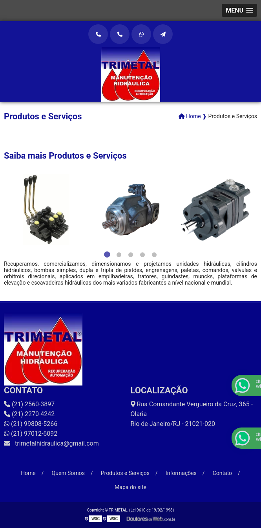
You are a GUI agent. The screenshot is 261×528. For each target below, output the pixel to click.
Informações (181, 473)
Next (253, 210)
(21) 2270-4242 (29, 414)
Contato (222, 473)
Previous (8, 210)
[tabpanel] (46, 209)
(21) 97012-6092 (30, 433)
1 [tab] (107, 255)
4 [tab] (142, 255)
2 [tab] (119, 255)
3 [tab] (131, 255)
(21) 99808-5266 (30, 424)
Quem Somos (68, 473)
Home (28, 473)
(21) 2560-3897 (29, 404)
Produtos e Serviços (125, 473)
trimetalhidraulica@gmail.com (51, 443)
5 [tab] (154, 255)
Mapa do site (130, 487)
